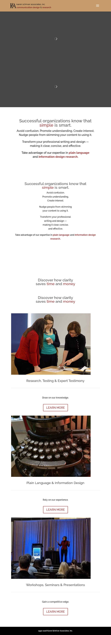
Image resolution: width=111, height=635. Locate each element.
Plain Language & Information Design (55, 483)
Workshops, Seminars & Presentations (55, 585)
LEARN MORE (55, 407)
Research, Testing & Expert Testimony (55, 381)
